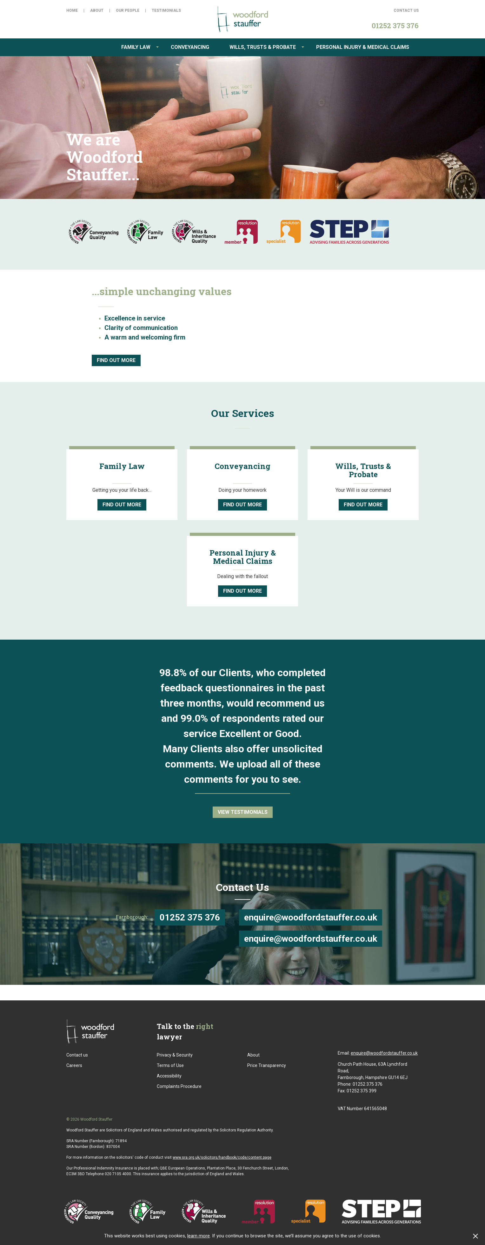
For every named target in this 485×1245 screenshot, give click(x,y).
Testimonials (166, 10)
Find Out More (116, 360)
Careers (74, 1065)
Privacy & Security (175, 1054)
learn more (198, 1236)
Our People (127, 10)
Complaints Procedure (179, 1086)
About (96, 10)
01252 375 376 (190, 917)
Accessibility (169, 1075)
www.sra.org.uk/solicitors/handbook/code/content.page (222, 1157)
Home (72, 10)
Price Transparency (266, 1065)
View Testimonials (243, 812)
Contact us (77, 1054)
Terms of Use (170, 1065)
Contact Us (406, 10)
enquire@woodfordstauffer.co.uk (310, 917)
